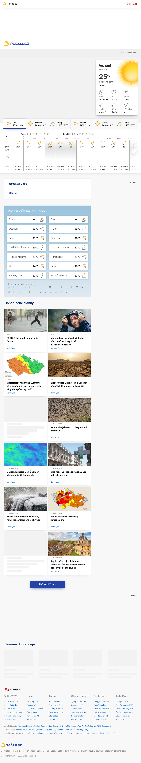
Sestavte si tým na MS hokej (63, 726)
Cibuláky (68, 730)
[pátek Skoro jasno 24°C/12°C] (126, 124)
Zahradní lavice (21, 730)
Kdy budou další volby (12, 716)
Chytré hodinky (98, 733)
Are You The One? (82, 726)
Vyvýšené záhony (41, 730)
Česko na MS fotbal (56, 712)
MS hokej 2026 (32, 702)
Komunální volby (10, 705)
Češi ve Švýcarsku (100, 712)
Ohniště (31, 730)
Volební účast (9, 719)
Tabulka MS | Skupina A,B (36, 709)
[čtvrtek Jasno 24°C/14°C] (104, 124)
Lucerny (52, 730)
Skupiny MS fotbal (56, 709)
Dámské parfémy (56, 733)
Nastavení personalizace (115, 751)
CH (51, 287)
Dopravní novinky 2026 (124, 709)
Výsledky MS (31, 719)
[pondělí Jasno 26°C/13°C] (37, 124)
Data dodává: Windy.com (68, 751)
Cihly (86, 730)
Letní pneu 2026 (122, 702)
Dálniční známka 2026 (124, 705)
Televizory (87, 733)
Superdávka (106, 726)
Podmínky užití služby (31, 751)
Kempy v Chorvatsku (101, 702)
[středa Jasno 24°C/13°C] (81, 124)
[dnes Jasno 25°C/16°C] (14, 124)
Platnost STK (121, 719)
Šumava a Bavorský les (102, 709)
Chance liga (53, 716)
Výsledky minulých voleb (13, 712)
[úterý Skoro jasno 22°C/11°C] (59, 124)
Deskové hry (78, 733)
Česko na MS (32, 712)
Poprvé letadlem (100, 705)
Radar (84, 751)
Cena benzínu (46, 726)
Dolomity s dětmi (100, 719)
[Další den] (135, 152)
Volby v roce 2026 (11, 702)
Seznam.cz (132, 4)
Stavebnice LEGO (41, 733)
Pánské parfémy (111, 733)
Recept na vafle (77, 716)
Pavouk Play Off (33, 716)
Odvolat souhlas (95, 751)
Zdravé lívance (76, 709)
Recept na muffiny (78, 705)
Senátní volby (9, 709)
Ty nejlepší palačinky (79, 702)
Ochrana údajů (49, 751)
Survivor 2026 (95, 726)
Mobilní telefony (28, 733)
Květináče (60, 730)
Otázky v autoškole (123, 716)
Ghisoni (13, 193)
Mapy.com (21, 726)
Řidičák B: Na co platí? (124, 712)
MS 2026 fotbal (55, 702)
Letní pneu (68, 733)
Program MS (31, 705)
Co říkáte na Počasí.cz (10, 751)
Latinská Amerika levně (102, 716)
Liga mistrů (53, 719)
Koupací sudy (78, 730)
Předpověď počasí (33, 726)
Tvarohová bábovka (78, 712)
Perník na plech (77, 719)
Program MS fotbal (56, 705)
